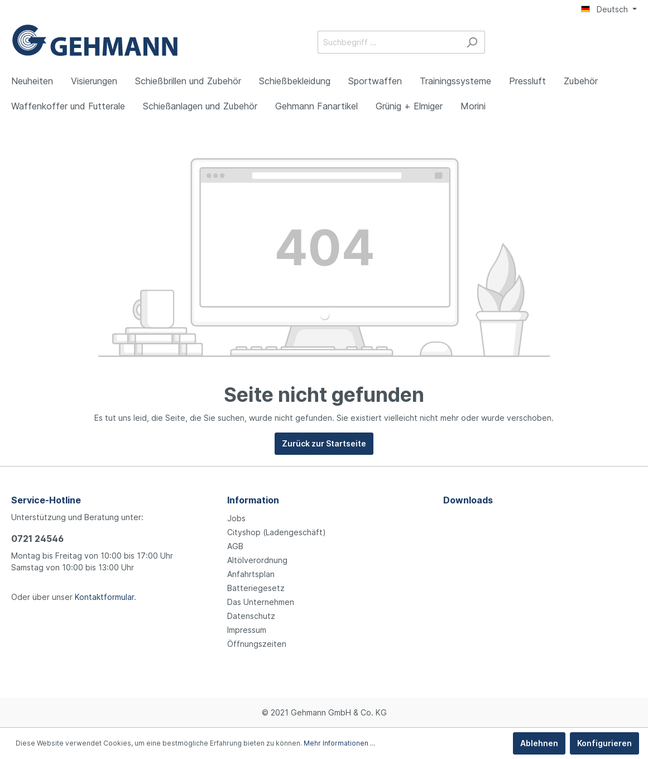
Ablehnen (539, 743)
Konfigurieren (604, 743)
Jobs (236, 518)
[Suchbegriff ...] (388, 42)
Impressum (246, 630)
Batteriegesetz (256, 588)
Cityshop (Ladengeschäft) (276, 532)
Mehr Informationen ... (339, 743)
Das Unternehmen (260, 602)
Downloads (468, 500)
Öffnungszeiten (256, 643)
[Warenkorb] (630, 43)
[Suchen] (472, 42)
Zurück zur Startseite (324, 443)
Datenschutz (251, 616)
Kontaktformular (104, 597)
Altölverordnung (257, 560)
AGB (235, 546)
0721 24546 (37, 538)
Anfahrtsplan (251, 574)
